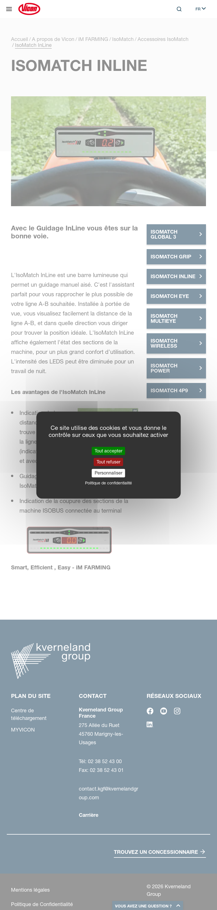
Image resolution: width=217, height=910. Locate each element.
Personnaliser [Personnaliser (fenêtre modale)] (108, 473)
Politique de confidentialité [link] (108, 483)
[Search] (179, 9)
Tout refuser (108, 462)
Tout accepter (108, 451)
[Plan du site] (9, 9)
